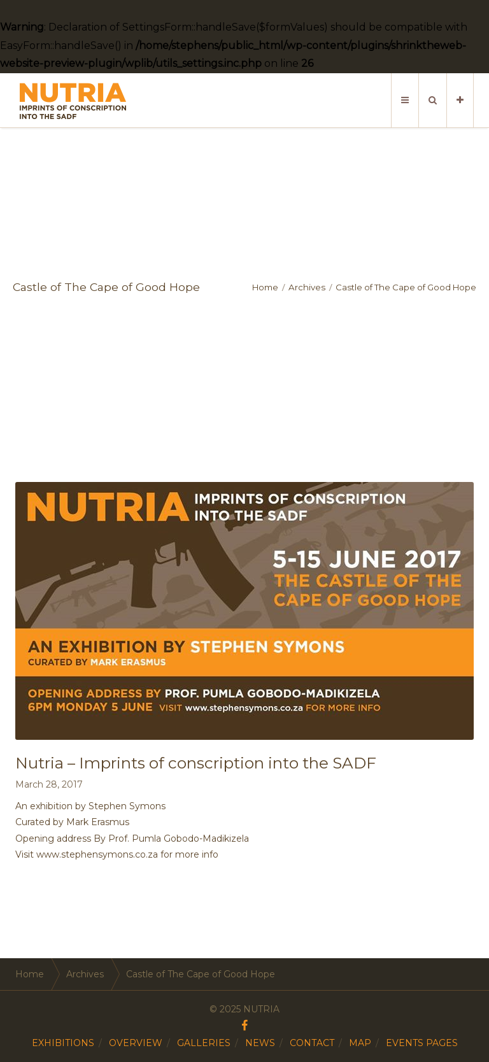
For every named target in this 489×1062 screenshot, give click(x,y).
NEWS (260, 1043)
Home (265, 287)
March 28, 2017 (49, 784)
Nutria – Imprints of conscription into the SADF (195, 762)
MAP (360, 1043)
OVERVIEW (135, 1043)
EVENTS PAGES (422, 1043)
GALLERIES (203, 1043)
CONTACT (312, 1043)
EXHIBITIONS (63, 1043)
